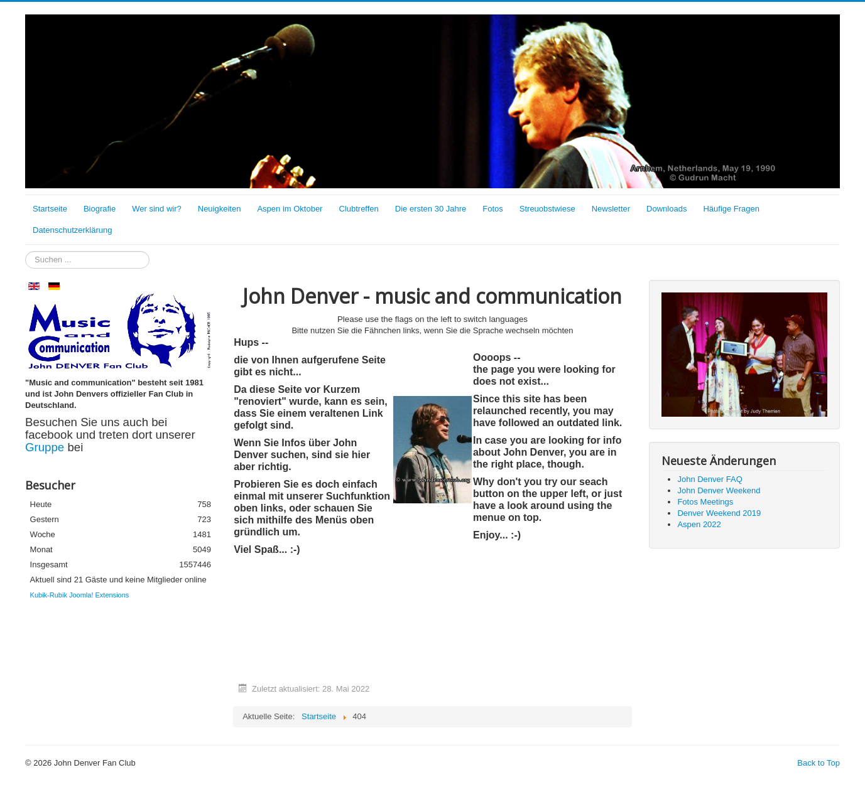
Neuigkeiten (219, 208)
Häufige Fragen (731, 208)
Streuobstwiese (547, 208)
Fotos (492, 208)
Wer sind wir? (157, 208)
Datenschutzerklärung (72, 230)
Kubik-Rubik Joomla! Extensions (79, 595)
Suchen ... (25, 251)
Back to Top (818, 763)
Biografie (100, 208)
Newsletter (611, 208)
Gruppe (46, 447)
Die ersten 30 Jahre (430, 208)
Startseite (50, 208)
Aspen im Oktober (289, 208)
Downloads (666, 208)
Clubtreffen (358, 208)
